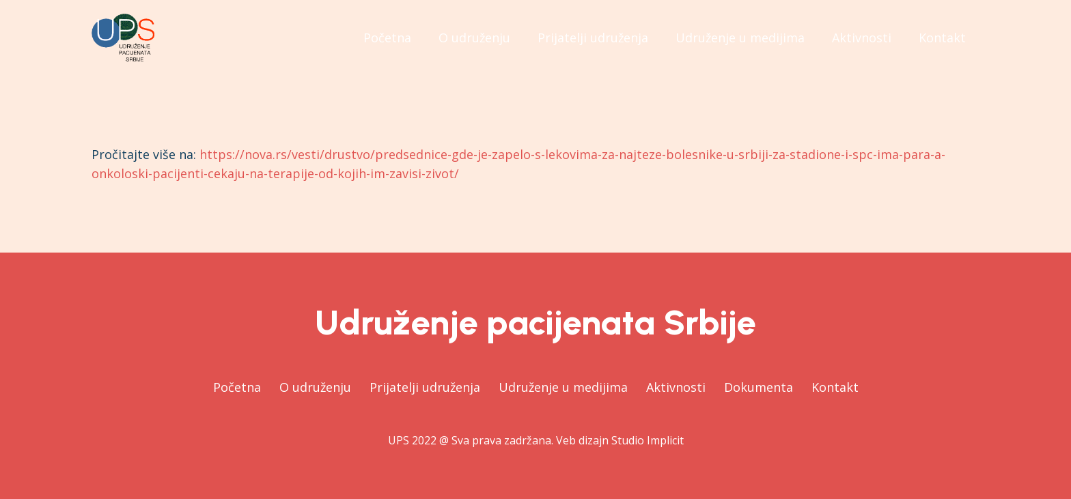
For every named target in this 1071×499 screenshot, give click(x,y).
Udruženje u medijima (563, 387)
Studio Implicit (647, 440)
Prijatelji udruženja (425, 387)
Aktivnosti (676, 387)
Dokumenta (758, 387)
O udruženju (315, 387)
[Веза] (123, 37)
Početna (237, 387)
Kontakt (835, 387)
